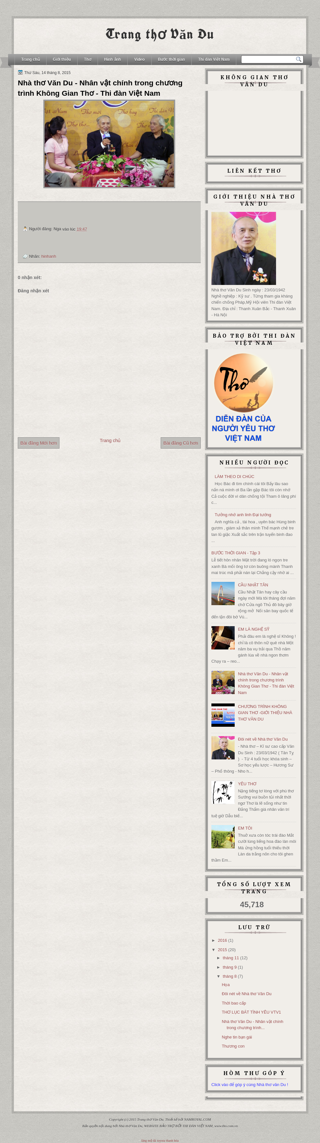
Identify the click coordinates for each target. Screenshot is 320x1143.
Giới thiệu (62, 59)
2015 (222, 949)
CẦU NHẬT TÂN (253, 584)
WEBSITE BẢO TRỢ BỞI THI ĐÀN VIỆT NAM (178, 1126)
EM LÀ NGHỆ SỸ (253, 629)
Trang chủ (30, 59)
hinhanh (48, 256)
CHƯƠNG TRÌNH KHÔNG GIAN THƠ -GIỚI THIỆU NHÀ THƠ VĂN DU (265, 713)
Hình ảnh (112, 59)
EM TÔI (245, 828)
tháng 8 (230, 976)
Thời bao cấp (234, 1003)
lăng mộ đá (148, 1140)
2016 (222, 940)
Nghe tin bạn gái (237, 1037)
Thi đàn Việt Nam (213, 59)
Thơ (87, 59)
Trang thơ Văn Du (160, 34)
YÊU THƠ (247, 783)
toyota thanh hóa (168, 1140)
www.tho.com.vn (226, 1126)
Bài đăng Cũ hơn (180, 443)
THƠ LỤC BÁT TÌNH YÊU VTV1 (251, 1012)
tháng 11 (231, 957)
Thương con (233, 1046)
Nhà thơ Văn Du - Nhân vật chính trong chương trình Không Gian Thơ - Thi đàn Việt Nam (100, 88)
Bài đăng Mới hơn (38, 443)
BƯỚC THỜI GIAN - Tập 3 (235, 552)
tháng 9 (230, 967)
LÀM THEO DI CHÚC (234, 476)
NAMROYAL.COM (197, 1119)
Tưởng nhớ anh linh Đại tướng (243, 514)
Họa (225, 984)
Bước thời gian (171, 59)
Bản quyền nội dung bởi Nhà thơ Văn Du (112, 1126)
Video (139, 59)
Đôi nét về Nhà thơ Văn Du (263, 739)
